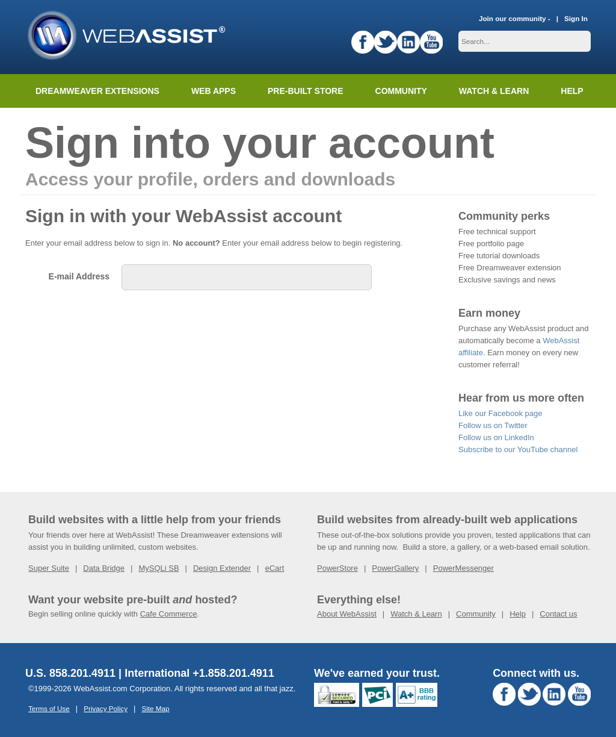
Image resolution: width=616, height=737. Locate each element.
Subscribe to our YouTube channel (518, 449)
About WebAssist (347, 613)
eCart (274, 568)
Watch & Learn (494, 91)
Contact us (558, 613)
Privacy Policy (106, 708)
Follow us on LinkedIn (496, 437)
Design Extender (222, 568)
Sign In (576, 18)
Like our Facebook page (500, 413)
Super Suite (48, 568)
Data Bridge (104, 568)
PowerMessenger (463, 568)
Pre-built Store (305, 91)
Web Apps (213, 91)
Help (518, 613)
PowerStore (337, 568)
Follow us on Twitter (493, 425)
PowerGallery (395, 568)
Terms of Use (49, 708)
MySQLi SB (158, 568)
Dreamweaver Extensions (97, 91)
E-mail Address (79, 276)
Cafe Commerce (168, 613)
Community (401, 91)
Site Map (155, 708)
